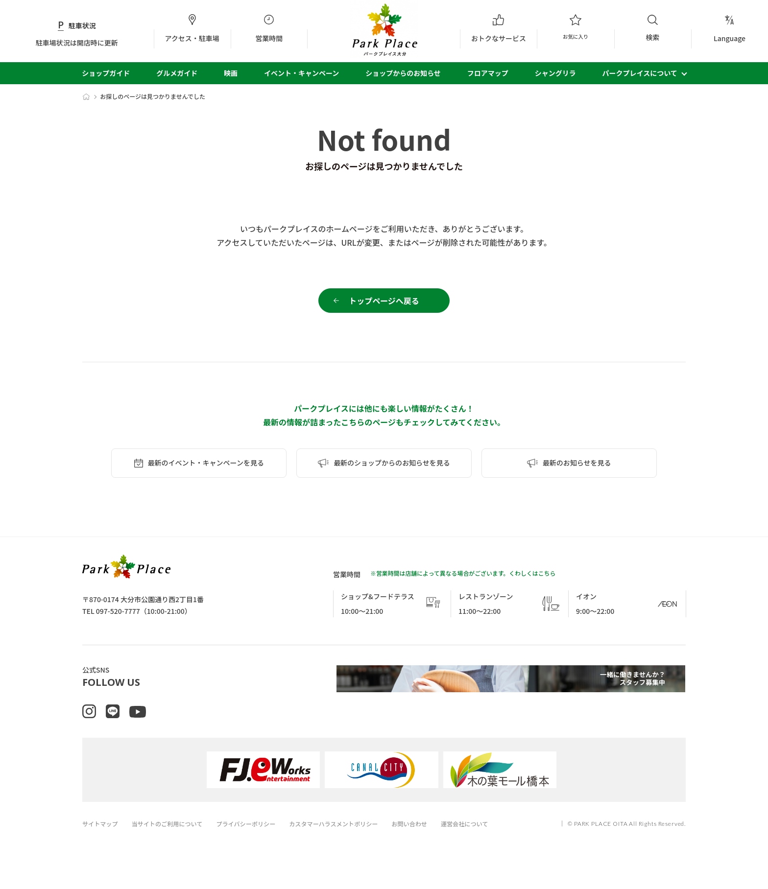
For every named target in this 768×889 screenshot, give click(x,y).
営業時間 (269, 28)
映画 (231, 73)
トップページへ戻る (384, 303)
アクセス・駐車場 (192, 28)
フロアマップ (487, 73)
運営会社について (487, 838)
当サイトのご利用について (172, 838)
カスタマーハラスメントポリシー (348, 838)
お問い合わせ (429, 838)
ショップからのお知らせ (403, 73)
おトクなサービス (498, 28)
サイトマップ (101, 838)
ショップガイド (106, 73)
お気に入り (575, 28)
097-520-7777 (118, 616)
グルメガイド (176, 73)
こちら (547, 578)
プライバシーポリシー (256, 838)
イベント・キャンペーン (301, 73)
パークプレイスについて (639, 73)
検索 (652, 28)
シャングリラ (555, 73)
